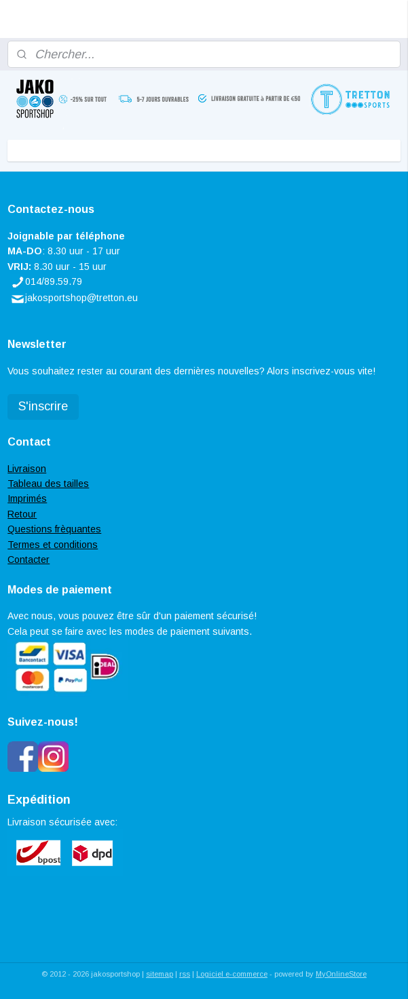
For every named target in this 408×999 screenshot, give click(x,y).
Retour (22, 514)
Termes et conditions (52, 544)
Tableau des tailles (48, 483)
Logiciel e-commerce (231, 974)
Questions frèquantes (54, 529)
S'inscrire (43, 406)
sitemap (159, 974)
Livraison (26, 468)
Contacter (28, 559)
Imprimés (27, 498)
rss (184, 974)
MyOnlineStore (341, 974)
